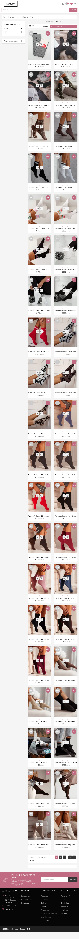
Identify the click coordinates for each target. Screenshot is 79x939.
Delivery (44, 910)
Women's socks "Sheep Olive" (66, 106)
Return (43, 914)
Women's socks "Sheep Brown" (40, 147)
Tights (6, 32)
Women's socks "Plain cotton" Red (41, 520)
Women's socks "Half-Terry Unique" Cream (44, 769)
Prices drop (25, 903)
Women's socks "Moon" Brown (39, 810)
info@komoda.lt (11, 916)
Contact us (45, 928)
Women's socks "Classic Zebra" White (42, 396)
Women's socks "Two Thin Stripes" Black (43, 189)
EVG (28, 936)
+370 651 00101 (10, 913)
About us (44, 903)
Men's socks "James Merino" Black (41, 106)
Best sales (25, 910)
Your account (69, 898)
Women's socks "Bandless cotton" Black (43, 644)
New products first (63, 26)
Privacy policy (46, 917)
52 (70, 864)
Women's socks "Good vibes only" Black (43, 271)
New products (26, 907)
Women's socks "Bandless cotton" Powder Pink (46, 603)
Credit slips (65, 910)
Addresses (64, 914)
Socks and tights (12, 25)
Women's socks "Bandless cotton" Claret (43, 686)
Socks (6, 28)
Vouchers (64, 917)
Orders (63, 907)
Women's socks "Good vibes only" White (43, 230)
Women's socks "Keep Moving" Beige (42, 852)
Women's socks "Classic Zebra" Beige (42, 437)
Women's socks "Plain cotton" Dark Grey (43, 479)
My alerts (64, 921)
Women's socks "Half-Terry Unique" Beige (44, 727)
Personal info (66, 903)
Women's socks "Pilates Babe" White (42, 313)
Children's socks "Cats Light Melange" (42, 64)
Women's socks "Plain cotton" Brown (42, 561)
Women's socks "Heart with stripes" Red (43, 354)
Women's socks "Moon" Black (66, 769)
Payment (44, 907)
